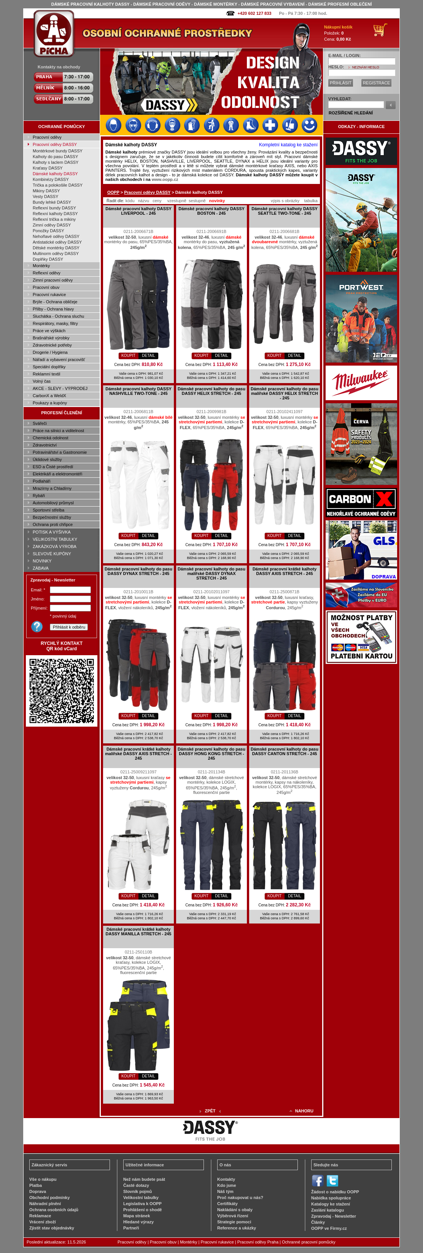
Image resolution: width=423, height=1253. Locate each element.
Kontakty (226, 1179)
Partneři (131, 1228)
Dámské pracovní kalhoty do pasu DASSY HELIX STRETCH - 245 (211, 391)
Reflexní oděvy (46, 273)
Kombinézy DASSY (51, 179)
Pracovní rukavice (49, 294)
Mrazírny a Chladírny (52, 488)
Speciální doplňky (49, 366)
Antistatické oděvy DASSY (57, 242)
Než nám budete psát (144, 1179)
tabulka (310, 200)
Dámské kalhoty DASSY (55, 173)
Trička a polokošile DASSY (58, 185)
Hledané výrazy (138, 1222)
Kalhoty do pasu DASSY (55, 156)
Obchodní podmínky (49, 1197)
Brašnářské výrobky (51, 338)
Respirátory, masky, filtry (55, 323)
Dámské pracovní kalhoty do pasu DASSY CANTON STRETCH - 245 (284, 751)
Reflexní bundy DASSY (54, 208)
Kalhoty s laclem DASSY (55, 162)
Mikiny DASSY (46, 191)
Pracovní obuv (46, 287)
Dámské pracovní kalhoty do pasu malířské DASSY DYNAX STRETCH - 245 (211, 573)
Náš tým (225, 1191)
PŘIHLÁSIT (340, 83)
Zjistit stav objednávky (51, 1228)
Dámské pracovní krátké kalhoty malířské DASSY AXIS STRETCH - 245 (138, 753)
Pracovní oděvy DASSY (55, 144)
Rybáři (39, 495)
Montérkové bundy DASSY (58, 151)
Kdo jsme (226, 1185)
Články (318, 1222)
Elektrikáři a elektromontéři (57, 474)
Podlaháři (41, 481)
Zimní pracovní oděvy (53, 280)
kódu (130, 200)
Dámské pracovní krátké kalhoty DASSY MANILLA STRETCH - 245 (139, 931)
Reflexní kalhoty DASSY (55, 213)
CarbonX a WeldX (49, 395)
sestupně (197, 200)
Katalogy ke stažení (330, 1204)
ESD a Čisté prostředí (53, 466)
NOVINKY (42, 561)
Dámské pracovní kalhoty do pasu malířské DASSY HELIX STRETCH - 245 (284, 393)
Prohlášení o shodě (142, 1209)
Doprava (37, 1191)
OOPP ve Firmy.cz (329, 1228)
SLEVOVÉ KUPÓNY (52, 553)
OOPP (113, 192)
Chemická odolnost (50, 438)
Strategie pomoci (234, 1222)
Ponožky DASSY (48, 230)
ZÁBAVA (41, 568)
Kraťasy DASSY (48, 168)
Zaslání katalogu (327, 1210)
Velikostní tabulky (141, 1197)
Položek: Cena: (338, 33)
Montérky (41, 265)
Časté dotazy (136, 1185)
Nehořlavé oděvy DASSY (56, 236)
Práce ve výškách (49, 330)
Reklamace (40, 1215)
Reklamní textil (46, 374)
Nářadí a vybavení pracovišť (59, 359)
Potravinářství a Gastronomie (60, 452)
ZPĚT (210, 1111)
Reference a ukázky (236, 1228)
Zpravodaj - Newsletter (333, 1216)
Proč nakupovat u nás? (240, 1197)
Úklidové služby (47, 459)
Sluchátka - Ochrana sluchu (58, 316)
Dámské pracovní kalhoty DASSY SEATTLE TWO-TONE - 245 (284, 210)
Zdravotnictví (45, 445)
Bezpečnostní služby (52, 517)
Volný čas (42, 381)
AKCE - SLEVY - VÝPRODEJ (60, 388)
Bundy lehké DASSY (52, 202)
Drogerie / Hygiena (50, 352)
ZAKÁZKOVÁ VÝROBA (54, 546)
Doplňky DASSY (48, 259)
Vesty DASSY (45, 196)
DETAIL (148, 355)
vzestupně (176, 200)
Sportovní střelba (48, 510)
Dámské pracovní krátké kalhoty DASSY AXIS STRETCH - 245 (284, 571)
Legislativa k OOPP (142, 1203)
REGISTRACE (376, 83)
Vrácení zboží (42, 1222)
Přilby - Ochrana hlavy (53, 309)
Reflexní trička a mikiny (54, 219)
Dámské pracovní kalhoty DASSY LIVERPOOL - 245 (138, 210)
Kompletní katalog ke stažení (288, 144)
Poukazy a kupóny (50, 403)
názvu (143, 200)
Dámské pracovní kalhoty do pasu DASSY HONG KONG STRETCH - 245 (211, 753)
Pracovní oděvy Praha (257, 1242)
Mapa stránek (136, 1215)
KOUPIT (128, 355)
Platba (35, 1185)
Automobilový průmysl (53, 503)
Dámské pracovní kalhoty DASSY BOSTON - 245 (211, 210)
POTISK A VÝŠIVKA (52, 532)
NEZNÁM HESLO (365, 67)
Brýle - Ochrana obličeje (55, 301)
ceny (157, 200)
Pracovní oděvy (47, 137)
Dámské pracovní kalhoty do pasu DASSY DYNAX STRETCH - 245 (138, 571)
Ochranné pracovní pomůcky (309, 1242)
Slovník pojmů (137, 1191)
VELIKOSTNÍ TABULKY (55, 539)
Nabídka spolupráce (331, 1198)
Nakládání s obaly (235, 1209)
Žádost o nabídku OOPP (335, 1192)
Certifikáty (227, 1203)
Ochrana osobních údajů (53, 1209)
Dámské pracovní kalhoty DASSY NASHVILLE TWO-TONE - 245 (138, 391)
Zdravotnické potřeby (52, 345)
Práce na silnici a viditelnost (58, 430)
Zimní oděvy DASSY (52, 225)
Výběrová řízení (232, 1215)
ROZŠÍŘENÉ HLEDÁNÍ (351, 113)
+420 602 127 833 (254, 13)
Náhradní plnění (45, 1203)
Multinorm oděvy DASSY (56, 253)
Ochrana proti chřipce (53, 524)
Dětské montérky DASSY (56, 248)
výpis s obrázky (285, 200)
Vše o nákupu (43, 1179)
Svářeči (40, 423)
